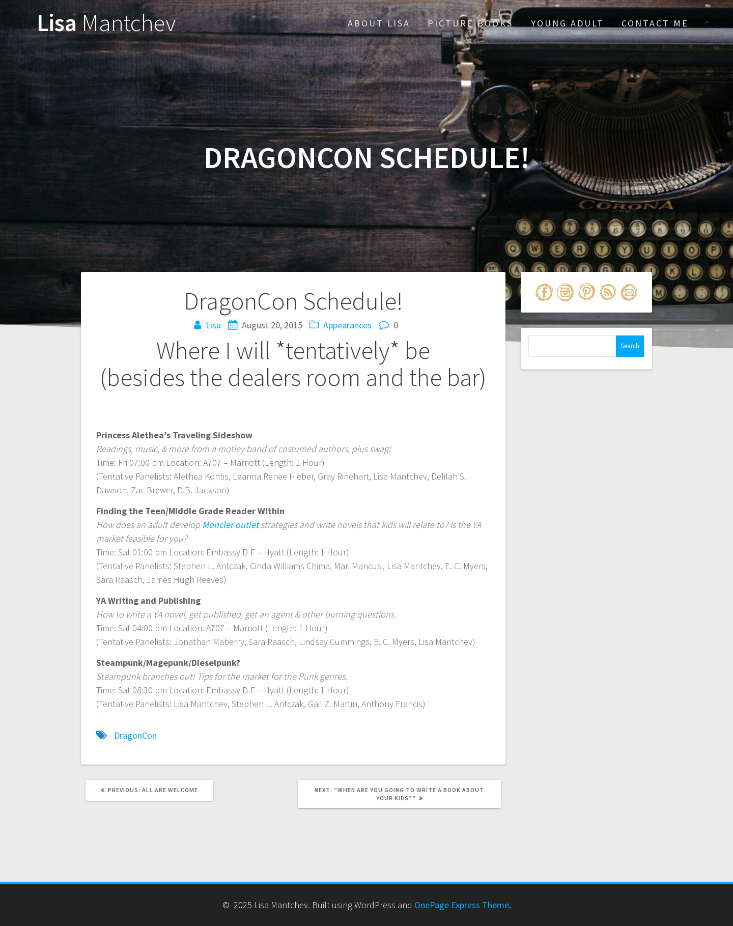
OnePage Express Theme (461, 905)
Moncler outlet (230, 524)
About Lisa (379, 23)
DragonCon (135, 735)
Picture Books (470, 23)
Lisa (106, 23)
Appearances (347, 325)
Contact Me (655, 23)
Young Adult (567, 23)
